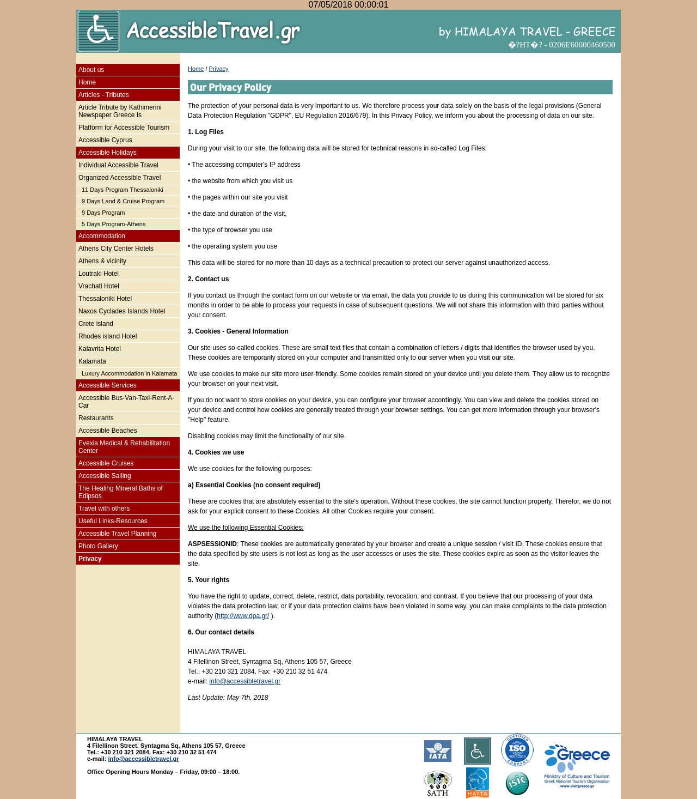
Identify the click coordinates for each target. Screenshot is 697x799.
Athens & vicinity (102, 261)
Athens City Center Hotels (116, 248)
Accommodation (101, 236)
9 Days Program (103, 212)
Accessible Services (107, 385)
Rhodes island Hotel (107, 336)
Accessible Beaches (107, 430)
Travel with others (104, 508)
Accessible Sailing (104, 476)
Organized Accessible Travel (119, 177)
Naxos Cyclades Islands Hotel (121, 311)
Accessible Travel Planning (117, 533)
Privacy (90, 558)
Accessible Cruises (105, 463)
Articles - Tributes (103, 95)
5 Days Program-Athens (113, 224)
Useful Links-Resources (113, 521)
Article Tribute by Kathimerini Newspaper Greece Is (120, 111)
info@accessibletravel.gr (244, 681)
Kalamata (92, 361)
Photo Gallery (98, 546)
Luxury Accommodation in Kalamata (129, 373)
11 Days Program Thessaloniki (122, 189)
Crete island (95, 324)
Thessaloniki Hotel (105, 298)
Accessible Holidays (107, 152)
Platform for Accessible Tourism (123, 127)
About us (91, 70)
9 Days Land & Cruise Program (123, 201)
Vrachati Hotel (98, 286)
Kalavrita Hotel (99, 349)
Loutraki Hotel (98, 273)
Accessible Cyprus (105, 140)
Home (87, 82)
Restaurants (96, 418)
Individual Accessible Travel (118, 165)
